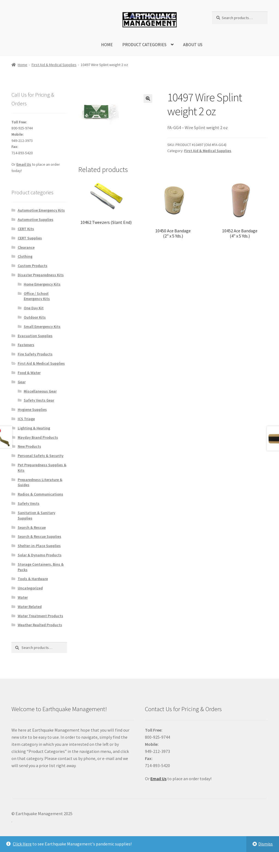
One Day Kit (34, 307)
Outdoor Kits (35, 317)
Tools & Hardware (33, 578)
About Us (192, 44)
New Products (29, 446)
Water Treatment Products (40, 615)
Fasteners (26, 344)
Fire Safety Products (35, 354)
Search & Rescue (32, 527)
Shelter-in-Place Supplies (39, 545)
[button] (148, 98)
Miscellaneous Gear (40, 391)
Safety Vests (29, 503)
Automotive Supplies (35, 219)
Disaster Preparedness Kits (41, 274)
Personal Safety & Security (40, 455)
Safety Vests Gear (39, 400)
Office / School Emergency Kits (37, 296)
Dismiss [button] (265, 844)
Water (23, 597)
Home (107, 44)
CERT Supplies (30, 238)
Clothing (25, 256)
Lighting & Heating (34, 428)
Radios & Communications (40, 494)
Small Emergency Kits (42, 326)
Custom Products (32, 265)
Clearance (26, 247)
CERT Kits (26, 228)
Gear (22, 381)
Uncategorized (30, 588)
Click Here (22, 844)
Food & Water (29, 372)
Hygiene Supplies (32, 409)
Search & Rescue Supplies (39, 536)
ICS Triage (26, 418)
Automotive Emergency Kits (41, 210)
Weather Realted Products (40, 624)
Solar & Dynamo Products (40, 555)
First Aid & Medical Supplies (54, 64)
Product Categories (144, 44)
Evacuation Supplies (35, 335)
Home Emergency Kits (42, 284)
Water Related (30, 606)
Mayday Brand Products (38, 437)
